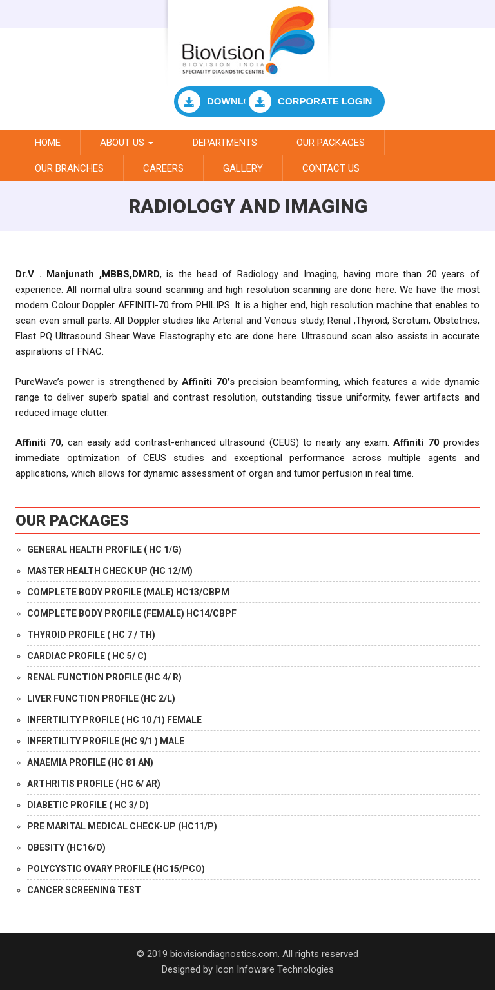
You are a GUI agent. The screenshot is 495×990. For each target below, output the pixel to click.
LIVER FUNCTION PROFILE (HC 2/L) (101, 698)
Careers (163, 168)
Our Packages (330, 142)
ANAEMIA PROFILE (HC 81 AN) (90, 762)
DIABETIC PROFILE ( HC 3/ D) (88, 805)
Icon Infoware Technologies (274, 969)
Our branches (69, 168)
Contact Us (331, 168)
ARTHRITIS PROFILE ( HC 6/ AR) (93, 783)
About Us (126, 142)
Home (48, 142)
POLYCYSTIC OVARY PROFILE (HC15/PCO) (116, 869)
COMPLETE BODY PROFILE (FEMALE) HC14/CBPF (132, 613)
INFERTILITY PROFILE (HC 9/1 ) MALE (105, 741)
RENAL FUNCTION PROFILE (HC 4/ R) (104, 677)
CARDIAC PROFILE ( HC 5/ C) (87, 656)
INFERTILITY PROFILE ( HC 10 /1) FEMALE (114, 720)
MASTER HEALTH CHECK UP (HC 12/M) (110, 571)
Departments (225, 142)
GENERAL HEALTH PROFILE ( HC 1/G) (104, 549)
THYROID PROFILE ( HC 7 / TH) (91, 634)
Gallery (243, 168)
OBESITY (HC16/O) (66, 847)
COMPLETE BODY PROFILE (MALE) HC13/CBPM (128, 592)
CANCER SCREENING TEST (84, 890)
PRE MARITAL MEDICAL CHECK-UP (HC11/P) (122, 826)
